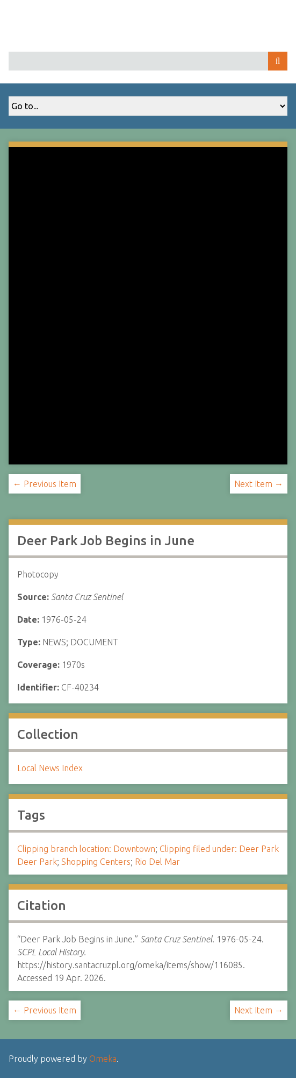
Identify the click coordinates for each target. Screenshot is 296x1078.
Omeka (103, 1058)
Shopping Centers (96, 861)
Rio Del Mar (157, 861)
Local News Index (50, 768)
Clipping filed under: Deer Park (219, 849)
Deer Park (37, 861)
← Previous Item (44, 484)
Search (277, 61)
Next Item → (258, 484)
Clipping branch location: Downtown (86, 849)
